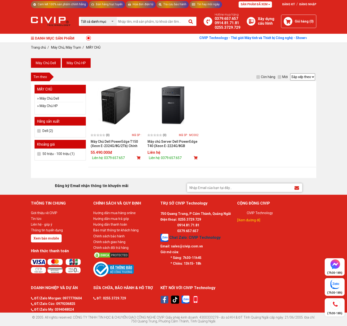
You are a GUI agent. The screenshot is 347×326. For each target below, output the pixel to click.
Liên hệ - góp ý (41, 224)
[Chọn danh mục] (99, 21)
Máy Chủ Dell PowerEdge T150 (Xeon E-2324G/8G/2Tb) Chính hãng (114, 144)
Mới (283, 77)
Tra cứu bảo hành (172, 4)
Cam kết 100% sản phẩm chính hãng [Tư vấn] (59, 4)
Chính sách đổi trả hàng (111, 248)
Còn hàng (265, 77)
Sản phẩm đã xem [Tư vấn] (255, 4)
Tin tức (36, 219)
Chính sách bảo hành (109, 236)
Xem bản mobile (46, 238)
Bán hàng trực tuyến (107, 4)
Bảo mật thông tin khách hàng (116, 230)
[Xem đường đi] (248, 220)
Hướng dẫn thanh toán (110, 224)
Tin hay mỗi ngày (206, 4)
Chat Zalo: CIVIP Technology (190, 238)
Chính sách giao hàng (109, 242)
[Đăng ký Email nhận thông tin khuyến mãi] (296, 187)
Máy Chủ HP (76, 63)
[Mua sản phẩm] (139, 158)
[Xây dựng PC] (251, 21)
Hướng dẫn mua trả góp (111, 219)
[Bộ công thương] (125, 269)
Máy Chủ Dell (46, 63)
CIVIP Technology (260, 213)
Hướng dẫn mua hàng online (114, 213)
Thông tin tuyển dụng (47, 230)
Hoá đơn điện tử (140, 4)
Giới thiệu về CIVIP (44, 213)
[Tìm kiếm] (191, 21)
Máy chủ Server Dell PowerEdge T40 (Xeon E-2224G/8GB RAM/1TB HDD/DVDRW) (172, 144)
